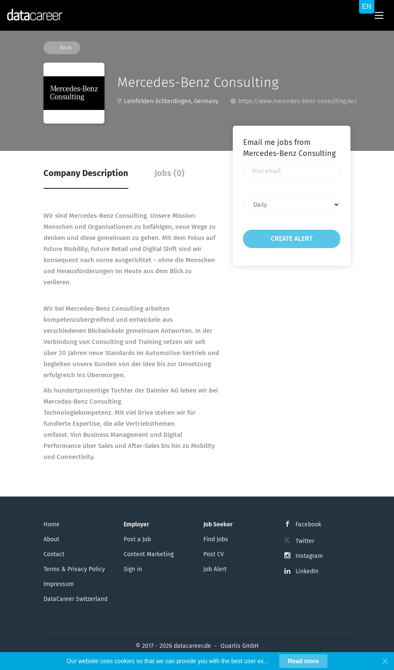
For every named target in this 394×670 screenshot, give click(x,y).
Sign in (133, 569)
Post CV (213, 554)
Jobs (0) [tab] (169, 173)
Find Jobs (215, 539)
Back (65, 48)
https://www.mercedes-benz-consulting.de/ (297, 101)
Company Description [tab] (85, 173)
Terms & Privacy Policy (74, 569)
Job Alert (214, 569)
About (51, 539)
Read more (303, 661)
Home (51, 524)
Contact (53, 554)
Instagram (309, 556)
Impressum (58, 584)
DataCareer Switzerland (75, 599)
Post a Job (137, 539)
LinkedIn (307, 571)
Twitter (305, 541)
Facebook (308, 524)
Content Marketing (149, 554)
